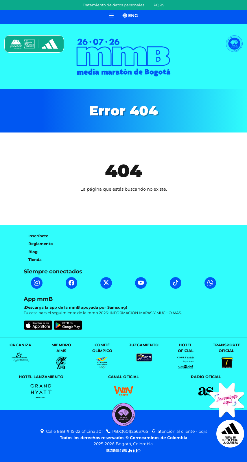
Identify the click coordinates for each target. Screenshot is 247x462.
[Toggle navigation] (111, 16)
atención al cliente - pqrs (179, 431)
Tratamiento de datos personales (113, 5)
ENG (130, 15)
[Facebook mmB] (71, 283)
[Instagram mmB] (37, 283)
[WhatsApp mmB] (210, 283)
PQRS (159, 5)
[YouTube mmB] (141, 283)
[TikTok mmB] (175, 283)
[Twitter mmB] (106, 283)
